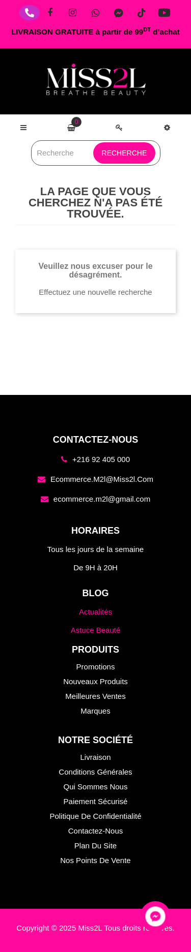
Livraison (95, 757)
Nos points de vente (95, 860)
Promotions (95, 666)
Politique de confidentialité (95, 816)
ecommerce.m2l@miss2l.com (101, 479)
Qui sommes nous (96, 786)
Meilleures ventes (95, 696)
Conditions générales (95, 771)
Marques (95, 711)
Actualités (95, 611)
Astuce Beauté (96, 630)
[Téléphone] (29, 12)
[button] (167, 127)
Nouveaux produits (95, 681)
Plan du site (95, 845)
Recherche (124, 153)
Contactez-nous (95, 830)
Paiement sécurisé (96, 801)
